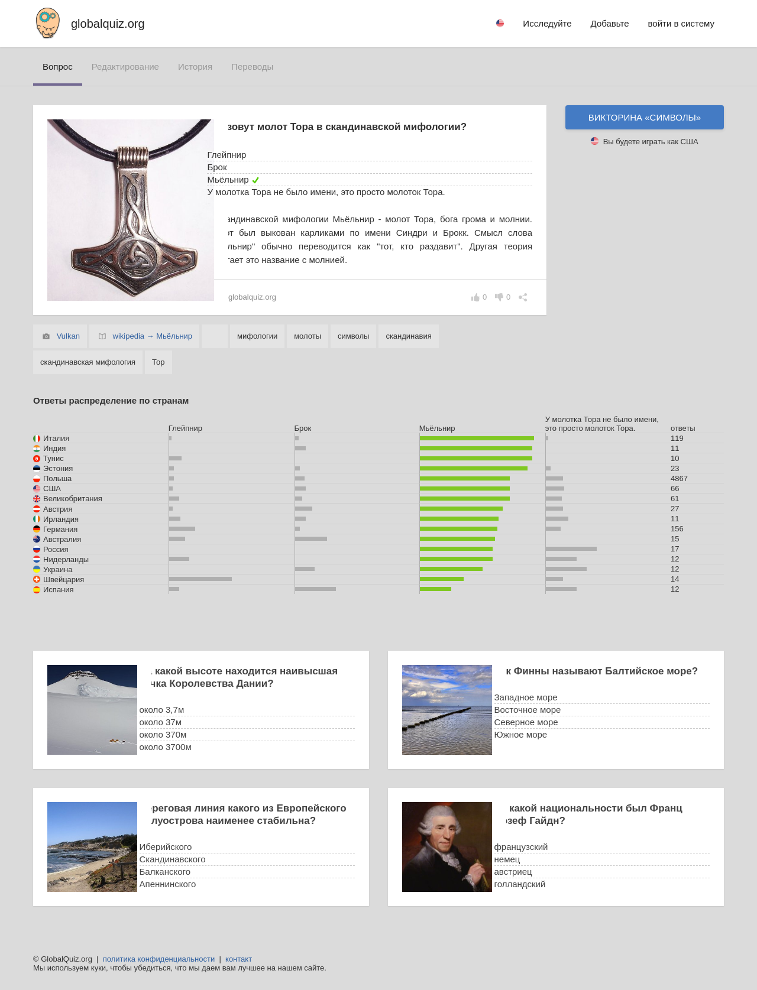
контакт (238, 959)
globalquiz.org (108, 23)
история (195, 66)
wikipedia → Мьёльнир (153, 336)
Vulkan (68, 336)
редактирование (125, 66)
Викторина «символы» (644, 117)
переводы (252, 66)
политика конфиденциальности (159, 959)
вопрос (58, 66)
